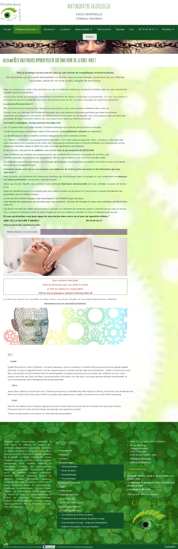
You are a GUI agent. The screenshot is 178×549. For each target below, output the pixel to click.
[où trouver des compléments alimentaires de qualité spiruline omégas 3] (120, 29)
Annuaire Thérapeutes (83, 547)
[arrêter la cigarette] (71, 502)
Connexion (170, 546)
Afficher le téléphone (140, 458)
